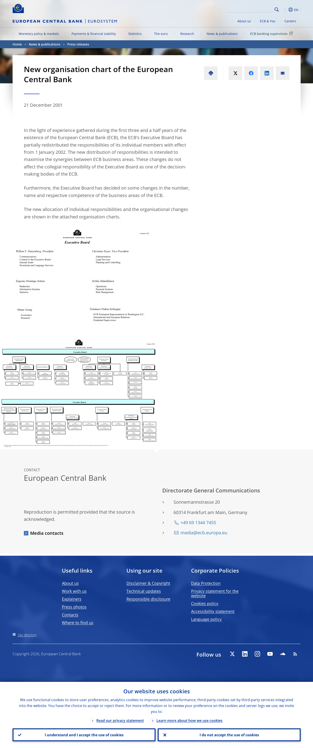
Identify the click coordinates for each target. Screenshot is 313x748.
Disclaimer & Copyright (148, 583)
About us (244, 21)
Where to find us (77, 622)
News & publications (222, 34)
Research (187, 34)
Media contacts (46, 533)
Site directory (27, 635)
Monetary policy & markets (39, 34)
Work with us (74, 591)
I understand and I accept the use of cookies (84, 734)
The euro (161, 34)
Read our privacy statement (120, 720)
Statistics (135, 34)
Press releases (78, 44)
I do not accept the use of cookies (229, 734)
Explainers (71, 599)
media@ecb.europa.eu (203, 533)
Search (276, 10)
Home (17, 44)
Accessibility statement (212, 611)
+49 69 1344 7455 (198, 522)
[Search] (250, 9)
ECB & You (267, 21)
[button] (285, 10)
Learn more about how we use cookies (189, 720)
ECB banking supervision (272, 33)
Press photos (74, 607)
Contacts (70, 614)
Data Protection (206, 583)
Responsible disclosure (148, 599)
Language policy (206, 619)
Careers (290, 21)
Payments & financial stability (94, 34)
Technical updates (143, 591)
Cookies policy (204, 603)
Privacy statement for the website (215, 593)
